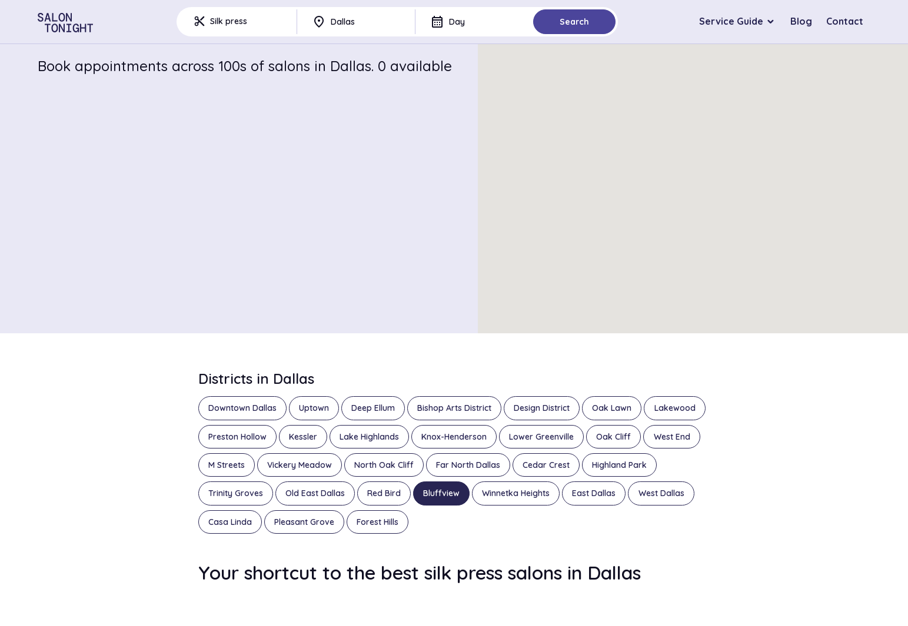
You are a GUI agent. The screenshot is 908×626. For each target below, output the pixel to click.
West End (672, 436)
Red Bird (384, 493)
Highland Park (619, 465)
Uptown (314, 408)
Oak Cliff (613, 436)
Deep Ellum (373, 408)
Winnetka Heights (516, 493)
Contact (844, 21)
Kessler (303, 436)
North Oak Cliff (384, 465)
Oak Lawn (611, 408)
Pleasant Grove (304, 522)
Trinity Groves (235, 493)
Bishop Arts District (454, 408)
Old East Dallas (315, 493)
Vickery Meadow (299, 465)
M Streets (226, 465)
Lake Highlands (369, 436)
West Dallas (661, 493)
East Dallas (594, 493)
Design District (542, 408)
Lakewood (675, 408)
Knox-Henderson (454, 436)
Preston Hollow (237, 436)
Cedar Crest (546, 465)
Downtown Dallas (242, 408)
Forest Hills (377, 522)
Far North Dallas (468, 465)
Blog (801, 21)
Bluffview (441, 493)
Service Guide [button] (731, 21)
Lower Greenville (541, 436)
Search (574, 21)
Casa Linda (230, 522)
